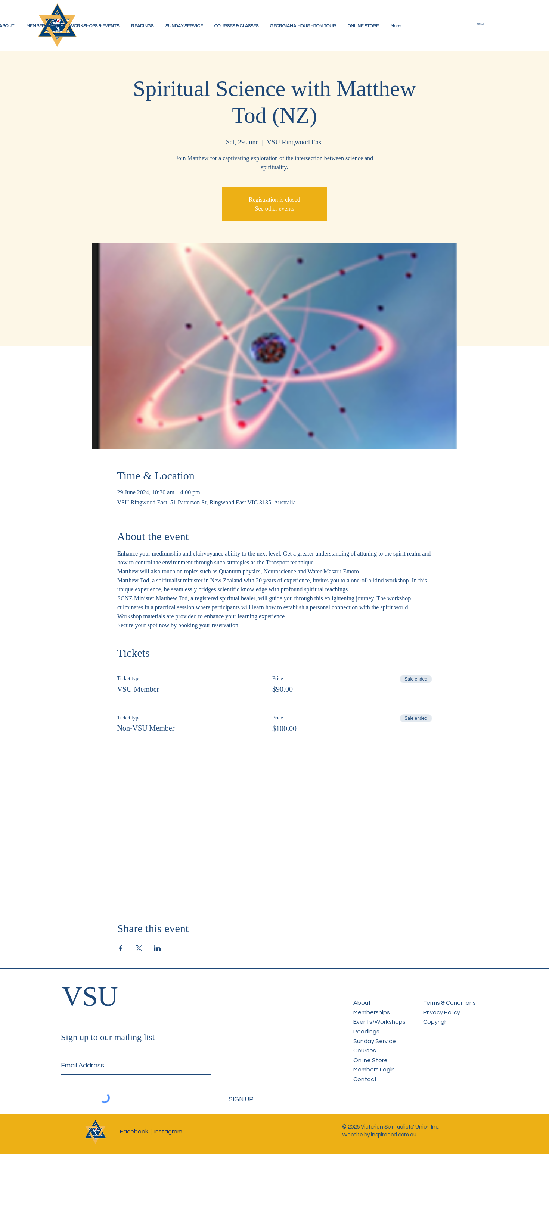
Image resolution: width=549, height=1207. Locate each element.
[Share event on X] (139, 948)
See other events (274, 208)
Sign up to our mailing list (108, 1037)
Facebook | (136, 1132)
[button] (484, 24)
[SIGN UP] (241, 1100)
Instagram (168, 1132)
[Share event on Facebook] (120, 948)
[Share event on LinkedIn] (157, 948)
